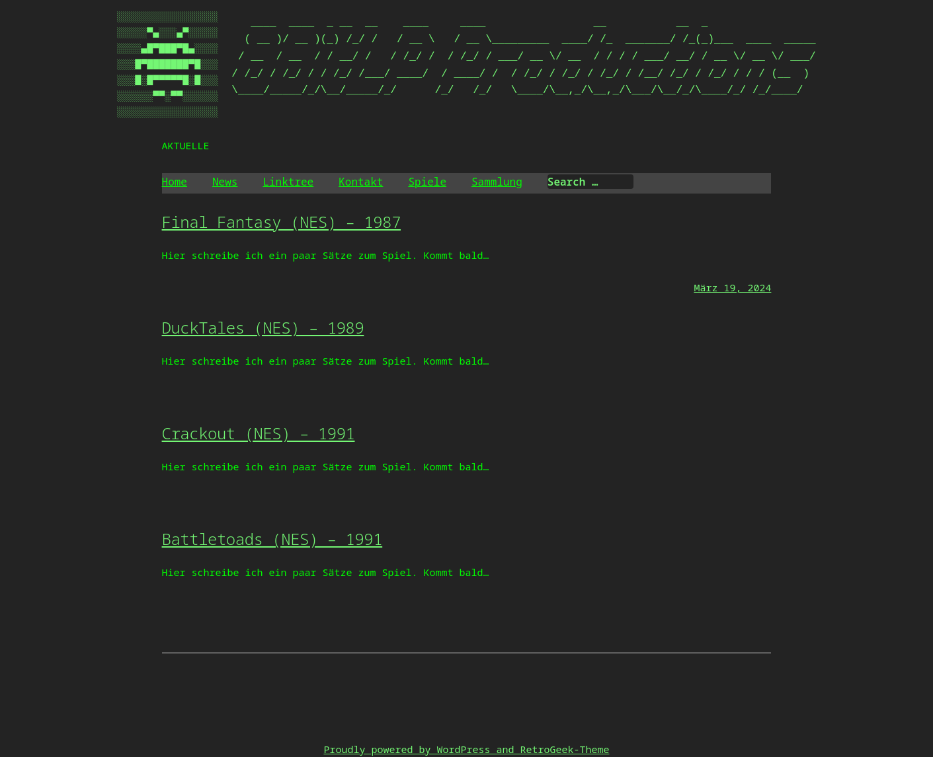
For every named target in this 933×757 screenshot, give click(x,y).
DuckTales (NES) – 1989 (263, 327)
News (224, 181)
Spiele (427, 181)
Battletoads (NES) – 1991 (272, 539)
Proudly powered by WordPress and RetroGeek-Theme (466, 749)
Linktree (288, 181)
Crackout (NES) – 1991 (258, 433)
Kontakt (361, 181)
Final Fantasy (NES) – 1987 (281, 222)
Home (174, 181)
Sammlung (496, 181)
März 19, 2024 (732, 287)
